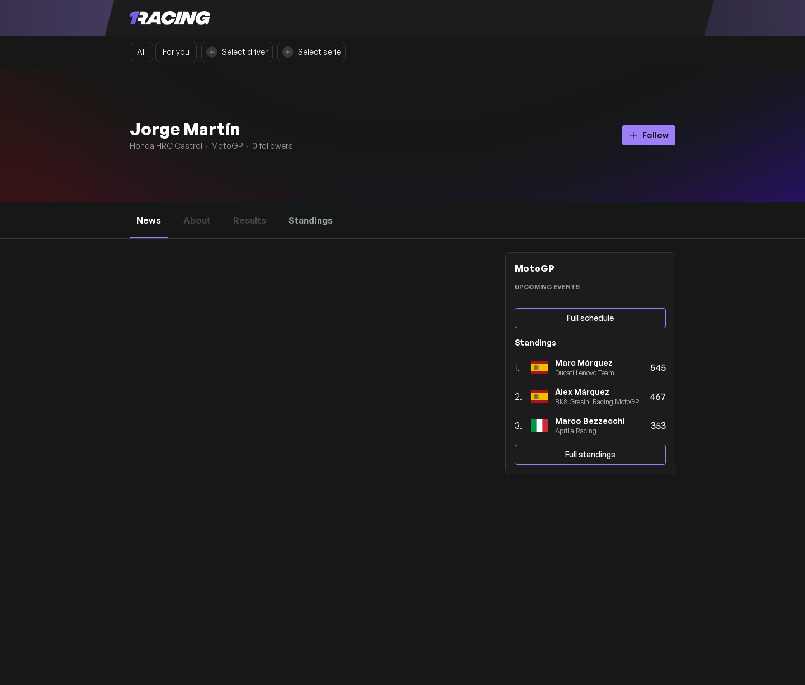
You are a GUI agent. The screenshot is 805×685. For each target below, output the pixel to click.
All (141, 51)
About (197, 215)
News (148, 220)
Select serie (311, 52)
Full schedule (590, 318)
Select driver (237, 52)
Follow (649, 135)
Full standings (590, 454)
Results (249, 215)
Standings (310, 220)
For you (176, 51)
